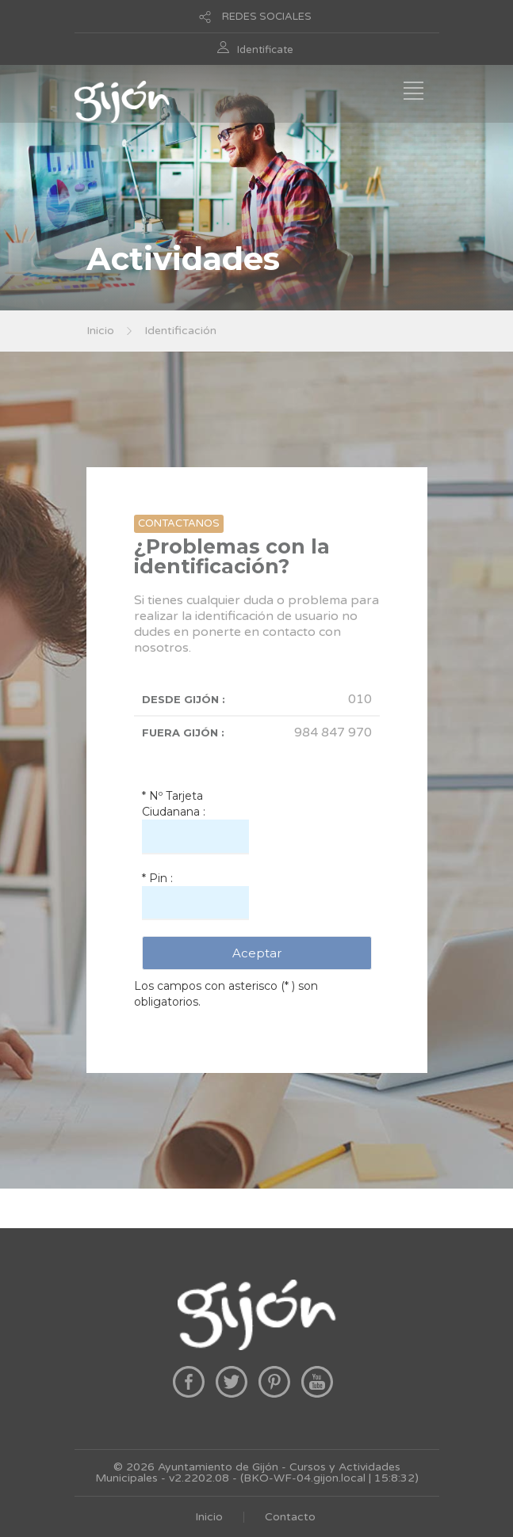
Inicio (100, 330)
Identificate (265, 50)
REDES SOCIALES (267, 16)
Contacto (290, 1517)
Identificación (180, 330)
